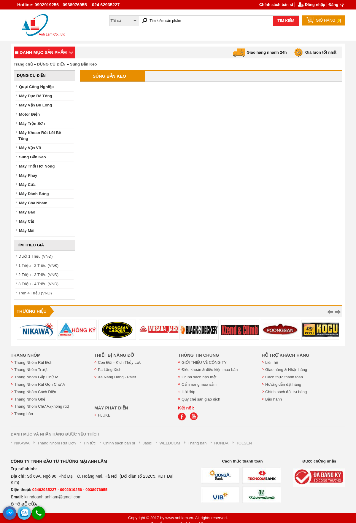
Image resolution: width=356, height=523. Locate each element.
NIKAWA (22, 443)
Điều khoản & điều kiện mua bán (210, 369)
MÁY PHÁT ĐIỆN (111, 408)
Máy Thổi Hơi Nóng (37, 166)
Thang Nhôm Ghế (29, 399)
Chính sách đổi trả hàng (286, 392)
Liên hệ (271, 362)
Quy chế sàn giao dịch (201, 399)
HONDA (221, 443)
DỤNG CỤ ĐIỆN (51, 64)
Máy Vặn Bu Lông (35, 105)
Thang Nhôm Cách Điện (35, 392)
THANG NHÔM (26, 355)
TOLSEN (244, 443)
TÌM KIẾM (285, 20)
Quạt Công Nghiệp (36, 86)
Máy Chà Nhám (33, 203)
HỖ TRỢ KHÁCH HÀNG (285, 355)
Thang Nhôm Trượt (30, 369)
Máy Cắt (26, 221)
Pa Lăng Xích (109, 369)
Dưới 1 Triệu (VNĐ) (35, 256)
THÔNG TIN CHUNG (198, 355)
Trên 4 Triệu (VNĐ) (35, 293)
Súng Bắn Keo (83, 64)
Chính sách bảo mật (199, 377)
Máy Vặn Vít (30, 148)
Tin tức (89, 443)
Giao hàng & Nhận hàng (286, 369)
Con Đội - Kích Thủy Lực (119, 362)
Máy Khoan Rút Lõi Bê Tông (39, 135)
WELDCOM (169, 443)
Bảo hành (273, 399)
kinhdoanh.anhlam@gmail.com (52, 497)
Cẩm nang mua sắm (199, 384)
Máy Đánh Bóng (34, 194)
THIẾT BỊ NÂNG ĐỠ (114, 355)
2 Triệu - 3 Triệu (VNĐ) (38, 274)
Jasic (147, 443)
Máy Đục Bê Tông (35, 96)
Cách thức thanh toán (284, 377)
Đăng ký (336, 4)
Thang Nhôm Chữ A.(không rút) (41, 406)
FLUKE (104, 415)
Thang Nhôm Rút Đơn (33, 362)
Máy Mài (26, 230)
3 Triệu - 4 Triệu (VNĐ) (38, 284)
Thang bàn (23, 414)
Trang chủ (23, 64)
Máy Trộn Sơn (32, 123)
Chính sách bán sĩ (276, 4)
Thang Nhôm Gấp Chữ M (36, 377)
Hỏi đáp (188, 392)
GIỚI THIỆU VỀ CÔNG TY (204, 362)
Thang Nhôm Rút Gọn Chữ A (39, 384)
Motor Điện (29, 114)
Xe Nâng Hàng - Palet (117, 377)
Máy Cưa (27, 184)
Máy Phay (28, 175)
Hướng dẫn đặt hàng (283, 384)
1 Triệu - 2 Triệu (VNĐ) (38, 265)
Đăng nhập (315, 4)
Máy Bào (27, 212)
